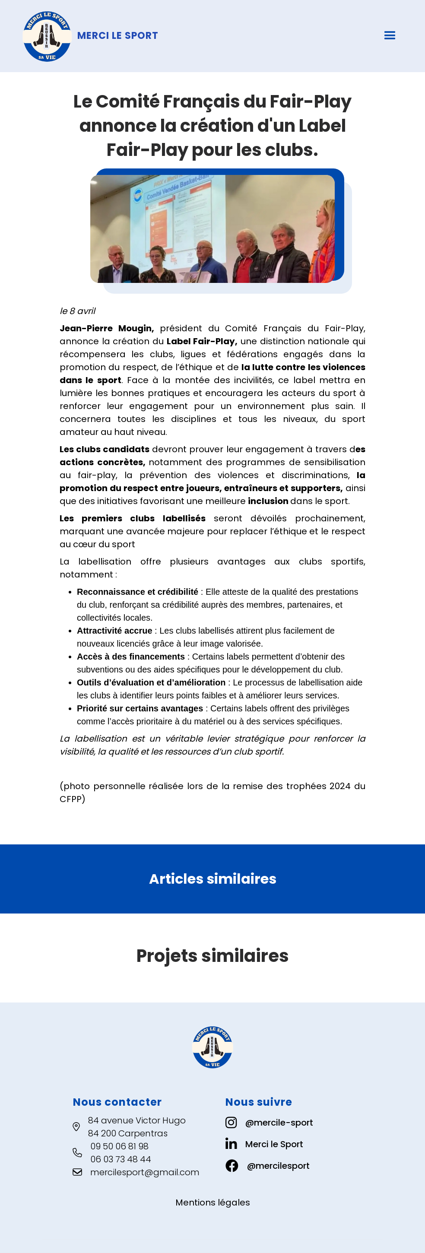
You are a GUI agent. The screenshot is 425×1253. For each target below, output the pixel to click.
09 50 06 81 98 (119, 1146)
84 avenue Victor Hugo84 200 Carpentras (137, 1126)
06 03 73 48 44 (120, 1159)
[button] (390, 36)
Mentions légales (212, 1202)
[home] (150, 36)
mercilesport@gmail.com (145, 1172)
